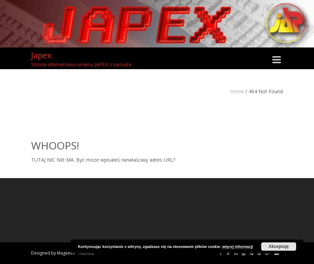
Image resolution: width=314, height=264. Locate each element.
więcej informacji (237, 246)
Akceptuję (278, 246)
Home (237, 91)
